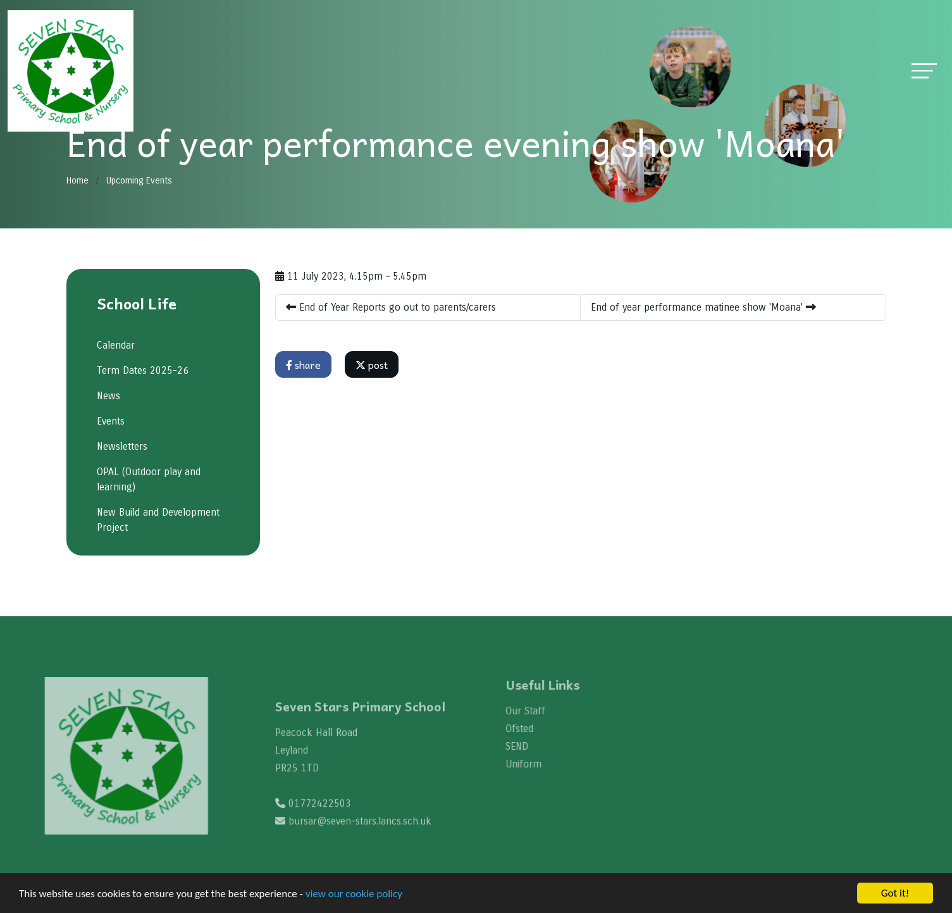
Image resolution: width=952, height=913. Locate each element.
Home (77, 180)
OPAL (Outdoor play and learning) (148, 479)
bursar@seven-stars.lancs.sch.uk (359, 832)
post (371, 364)
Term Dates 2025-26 (142, 370)
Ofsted (531, 729)
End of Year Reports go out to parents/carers (391, 307)
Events (110, 421)
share (303, 364)
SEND (528, 746)
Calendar (115, 345)
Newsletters (121, 446)
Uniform (535, 764)
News (108, 396)
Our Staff (537, 711)
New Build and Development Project (157, 519)
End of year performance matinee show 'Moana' (703, 307)
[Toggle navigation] (924, 70)
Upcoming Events (139, 180)
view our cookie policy (354, 893)
